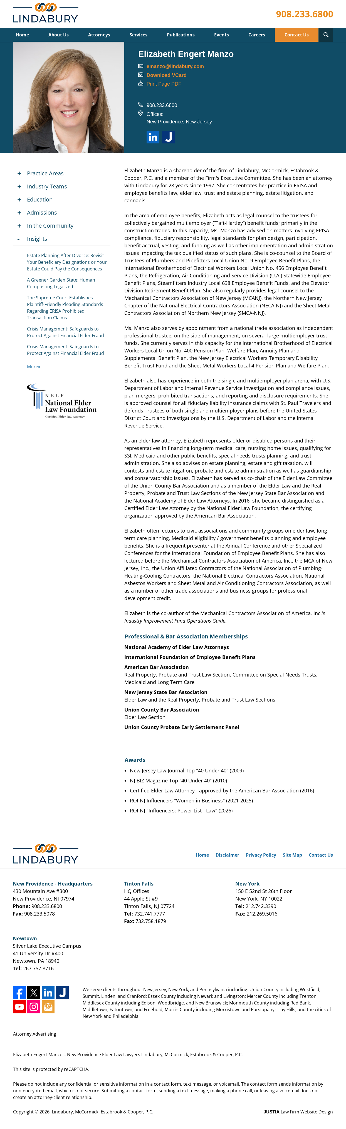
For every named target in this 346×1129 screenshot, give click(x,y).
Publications (181, 35)
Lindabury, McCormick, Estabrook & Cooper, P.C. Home (47, 14)
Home (22, 35)
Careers (256, 35)
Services (138, 35)
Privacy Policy (261, 855)
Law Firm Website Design (298, 1112)
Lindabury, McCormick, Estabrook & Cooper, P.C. (102, 1112)
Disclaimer (227, 855)
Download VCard (167, 75)
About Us (58, 35)
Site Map (292, 855)
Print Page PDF (164, 84)
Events (221, 35)
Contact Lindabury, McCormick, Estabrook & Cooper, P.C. (304, 14)
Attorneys (99, 35)
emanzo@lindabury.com (175, 66)
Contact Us (297, 35)
